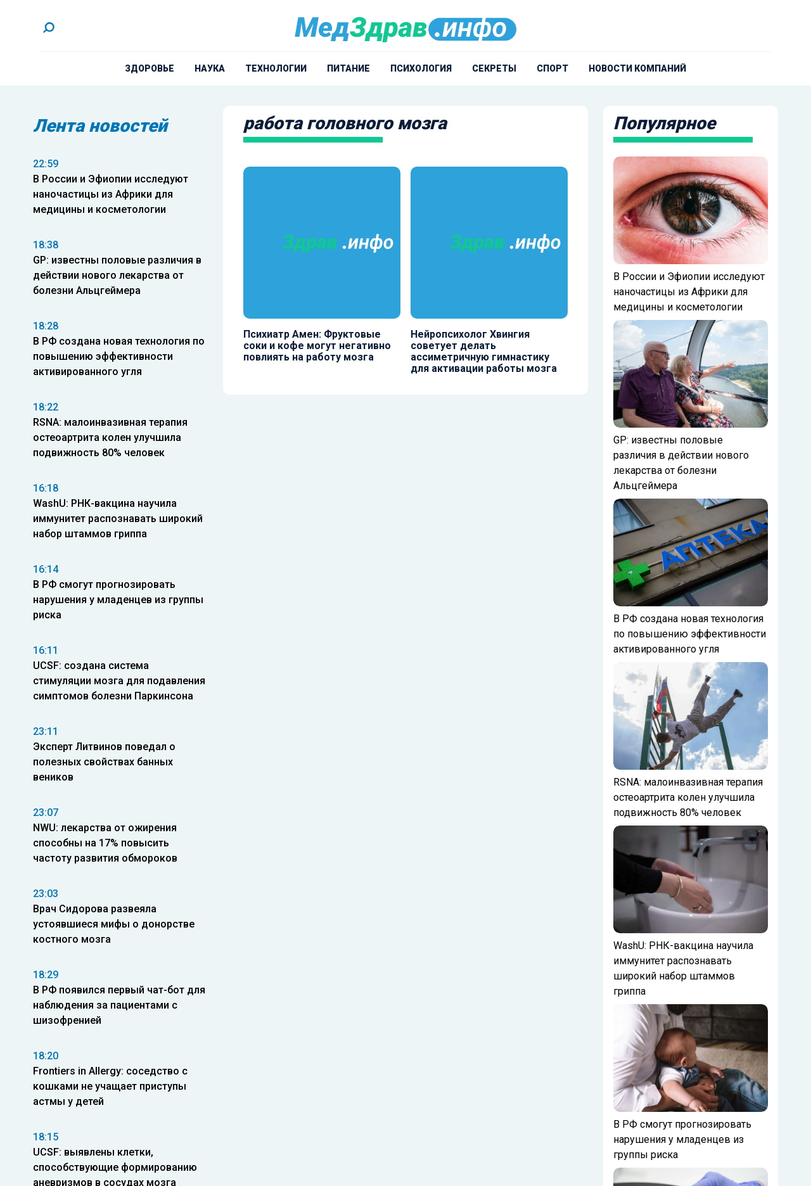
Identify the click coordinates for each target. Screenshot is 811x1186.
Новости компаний (637, 68)
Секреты (494, 68)
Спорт (552, 68)
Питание (348, 68)
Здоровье (149, 68)
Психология (421, 68)
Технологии (276, 68)
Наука (210, 68)
